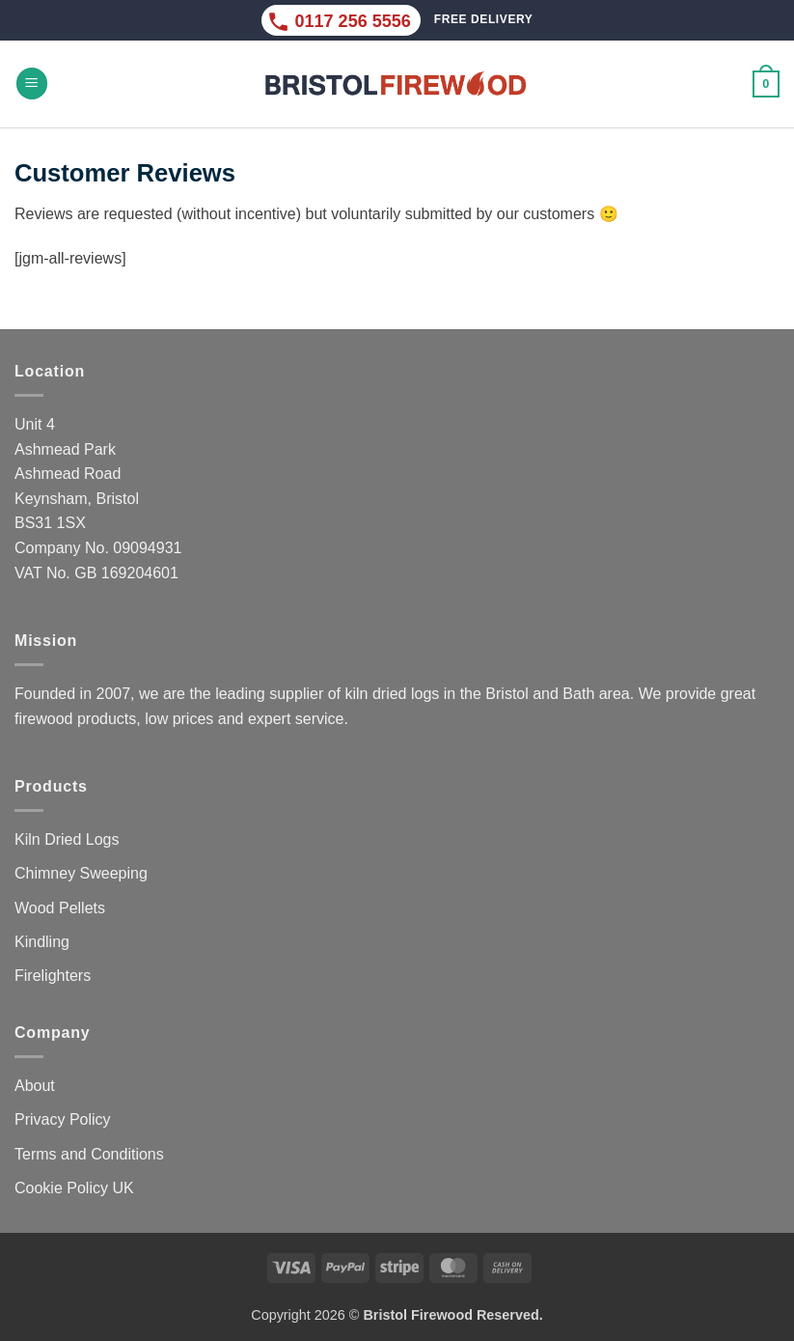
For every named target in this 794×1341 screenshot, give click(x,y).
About (34, 1085)
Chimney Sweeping (81, 873)
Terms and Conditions (89, 1154)
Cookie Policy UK (74, 1188)
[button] (31, 83)
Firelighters (52, 975)
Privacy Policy (62, 1119)
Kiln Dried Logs (67, 839)
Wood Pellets (59, 908)
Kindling (41, 942)
